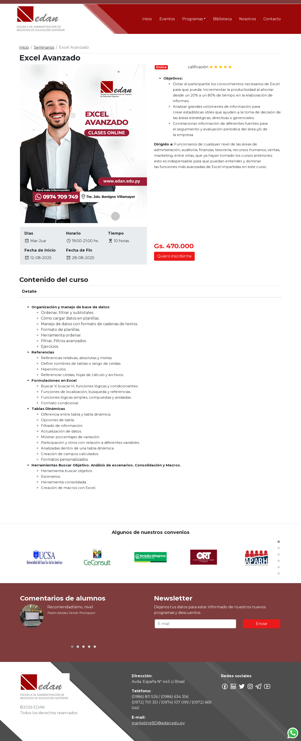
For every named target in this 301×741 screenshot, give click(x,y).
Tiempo (116, 233)
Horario (73, 233)
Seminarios (44, 47)
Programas (192, 19)
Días (28, 233)
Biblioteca (222, 19)
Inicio (147, 19)
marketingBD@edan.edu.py (158, 723)
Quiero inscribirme (174, 256)
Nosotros (247, 19)
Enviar (262, 623)
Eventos (167, 19)
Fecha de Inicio (39, 250)
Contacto (272, 19)
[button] (278, 541)
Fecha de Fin (79, 250)
